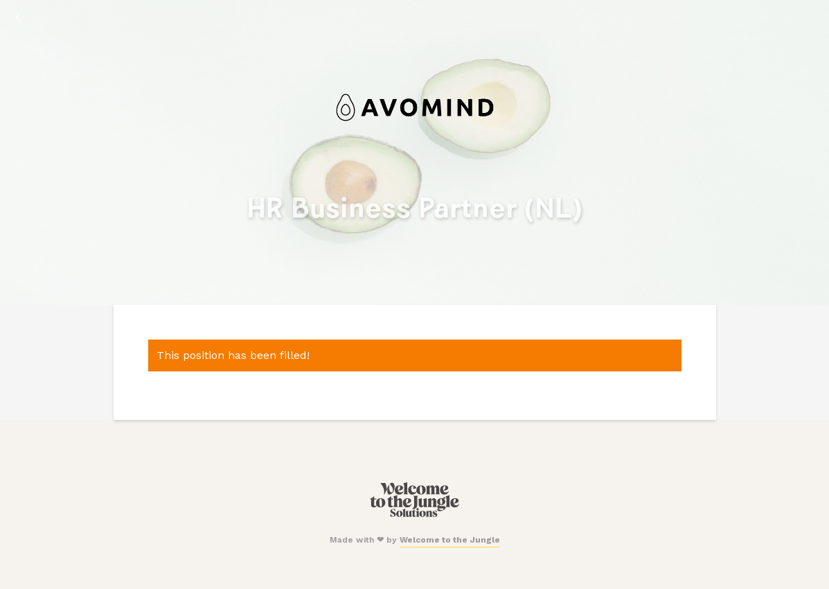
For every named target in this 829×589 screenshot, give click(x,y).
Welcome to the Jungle (450, 540)
